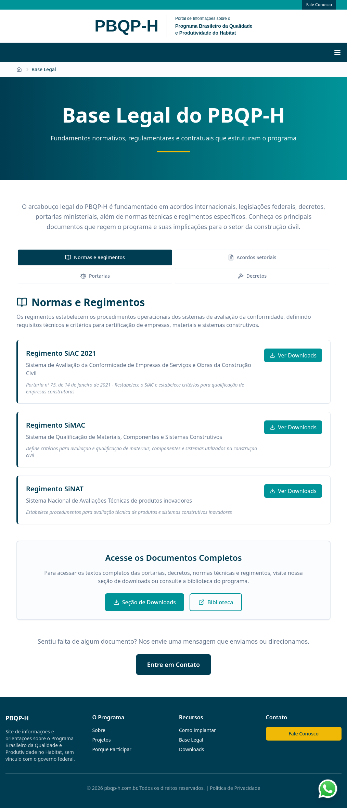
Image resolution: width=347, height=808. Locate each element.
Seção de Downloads (144, 602)
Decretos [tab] (252, 276)
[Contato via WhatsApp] (328, 789)
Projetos (101, 739)
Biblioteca (215, 602)
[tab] (95, 257)
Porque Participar (112, 749)
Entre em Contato (173, 664)
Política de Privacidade (235, 788)
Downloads (191, 749)
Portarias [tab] (95, 276)
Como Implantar (197, 730)
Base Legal (191, 739)
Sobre (98, 730)
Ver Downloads (293, 355)
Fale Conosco (319, 5)
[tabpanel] (173, 410)
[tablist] (173, 266)
